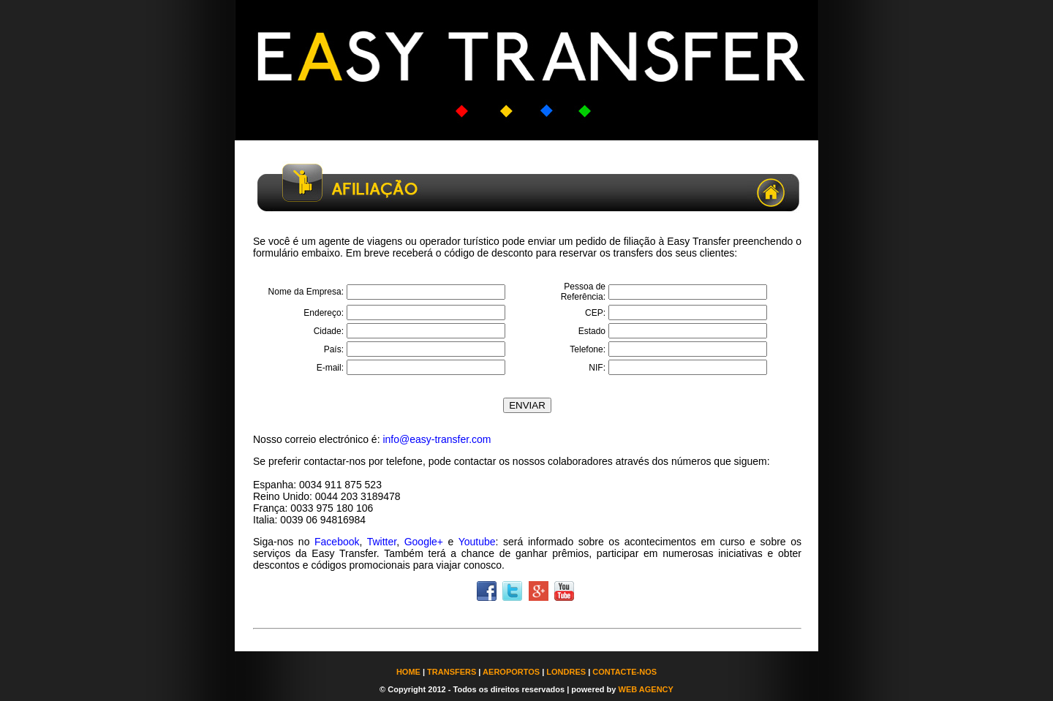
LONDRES (566, 671)
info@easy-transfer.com (436, 439)
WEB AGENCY (646, 689)
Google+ (423, 541)
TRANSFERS (451, 671)
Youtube (477, 541)
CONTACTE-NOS (624, 671)
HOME (408, 671)
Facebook (336, 541)
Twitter (381, 541)
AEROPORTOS (511, 671)
